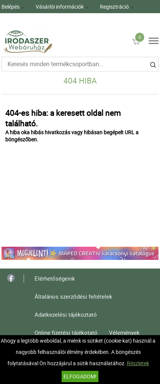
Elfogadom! (80, 376)
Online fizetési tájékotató (66, 332)
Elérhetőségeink (55, 278)
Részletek (138, 363)
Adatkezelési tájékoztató (66, 314)
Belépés (11, 6)
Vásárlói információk (60, 6)
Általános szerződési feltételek (73, 296)
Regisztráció (114, 6)
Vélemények (124, 332)
